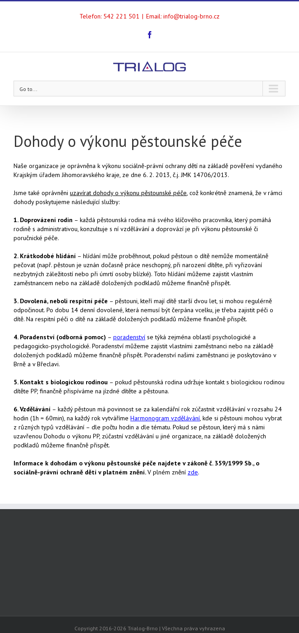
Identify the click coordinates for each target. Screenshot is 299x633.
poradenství (129, 337)
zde (193, 472)
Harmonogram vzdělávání (165, 418)
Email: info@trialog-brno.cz (183, 16)
